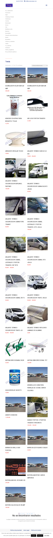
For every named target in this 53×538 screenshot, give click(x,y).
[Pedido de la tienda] (39, 66)
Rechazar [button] (40, 535)
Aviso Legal (26, 530)
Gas (6, 27)
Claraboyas (8, 19)
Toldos (6, 43)
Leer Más (46, 535)
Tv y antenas (8, 45)
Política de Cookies (36, 530)
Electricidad (8, 23)
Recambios (7, 39)
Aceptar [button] (33, 535)
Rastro (6, 37)
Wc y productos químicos (11, 51)
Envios (6, 25)
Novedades (8, 33)
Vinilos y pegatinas (9, 49)
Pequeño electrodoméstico (11, 35)
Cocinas (7, 21)
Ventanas (7, 47)
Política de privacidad (16, 530)
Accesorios (7, 12)
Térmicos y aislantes (10, 41)
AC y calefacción (9, 10)
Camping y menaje (9, 16)
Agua (6, 14)
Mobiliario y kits (8, 29)
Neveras (7, 31)
